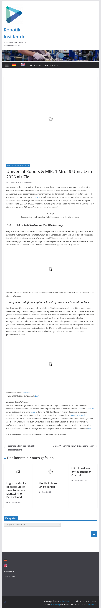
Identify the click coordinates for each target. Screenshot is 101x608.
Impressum (35, 65)
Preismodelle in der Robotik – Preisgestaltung (20, 447)
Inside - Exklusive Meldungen (18, 165)
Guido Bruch (29, 182)
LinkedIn (25, 392)
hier (90, 428)
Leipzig (33, 412)
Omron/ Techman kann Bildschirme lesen (75, 445)
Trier (80, 408)
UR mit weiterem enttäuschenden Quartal (81, 472)
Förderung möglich (77, 415)
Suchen (94, 533)
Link (36, 197)
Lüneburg (90, 408)
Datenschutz (51, 65)
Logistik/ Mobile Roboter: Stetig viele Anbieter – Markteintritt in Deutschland (16, 490)
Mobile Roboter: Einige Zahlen (48, 485)
